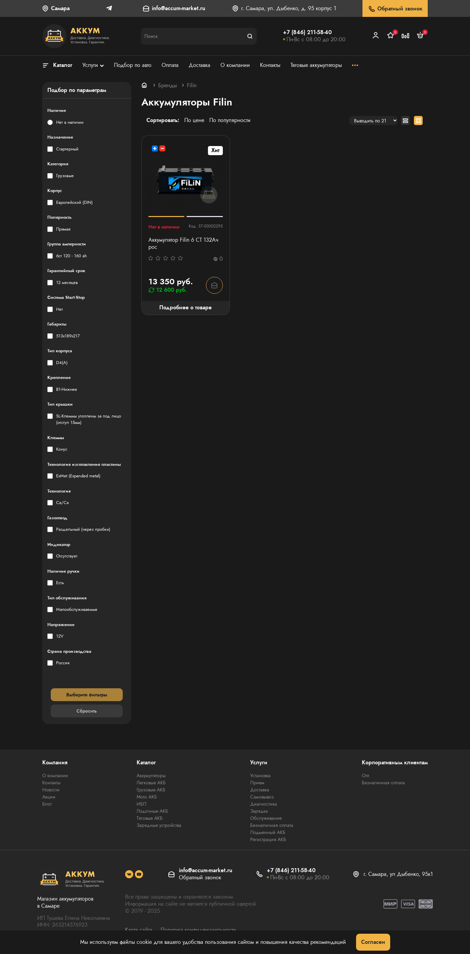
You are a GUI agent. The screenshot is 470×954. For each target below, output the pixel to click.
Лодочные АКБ (152, 811)
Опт (365, 775)
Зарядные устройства (159, 825)
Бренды (167, 85)
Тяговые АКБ (150, 818)
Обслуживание (266, 818)
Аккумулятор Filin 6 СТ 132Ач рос (183, 244)
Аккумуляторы (151, 775)
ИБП (141, 804)
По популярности (230, 120)
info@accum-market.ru (178, 8)
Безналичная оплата (271, 825)
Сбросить (86, 711)
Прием (257, 782)
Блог (47, 804)
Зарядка (259, 811)
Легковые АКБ (151, 782)
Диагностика (263, 804)
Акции (48, 796)
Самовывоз (262, 796)
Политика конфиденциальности (198, 930)
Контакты (51, 782)
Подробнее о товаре (185, 307)
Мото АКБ (147, 796)
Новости (51, 789)
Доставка (259, 789)
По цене (194, 120)
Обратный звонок (395, 9)
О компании (55, 775)
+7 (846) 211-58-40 (307, 32)
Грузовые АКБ (151, 789)
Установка (260, 775)
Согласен (373, 942)
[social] (129, 874)
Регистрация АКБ (268, 839)
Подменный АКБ (267, 832)
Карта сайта (138, 930)
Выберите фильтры (86, 694)
